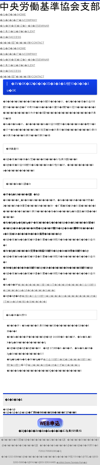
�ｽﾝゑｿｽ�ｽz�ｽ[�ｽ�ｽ (19, 31)
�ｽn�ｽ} (11, 37)
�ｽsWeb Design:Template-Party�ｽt (71, 462)
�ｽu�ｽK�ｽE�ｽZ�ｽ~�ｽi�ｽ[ (26, 25)
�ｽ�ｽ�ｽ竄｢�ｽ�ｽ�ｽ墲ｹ (24, 42)
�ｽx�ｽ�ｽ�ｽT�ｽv (20, 20)
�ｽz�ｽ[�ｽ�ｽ (14, 14)
